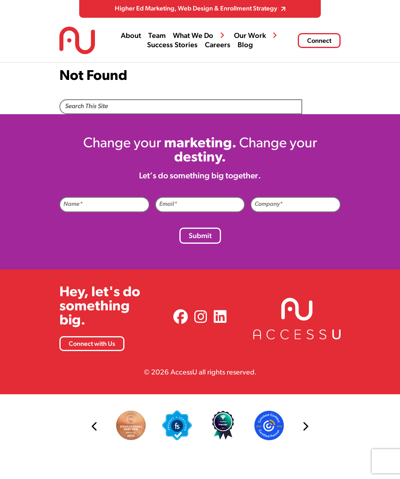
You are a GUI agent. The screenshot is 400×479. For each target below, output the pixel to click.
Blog (245, 45)
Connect (319, 41)
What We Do (193, 36)
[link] (180, 318)
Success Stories (172, 45)
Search (321, 107)
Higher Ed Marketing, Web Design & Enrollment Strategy (196, 9)
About (131, 36)
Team (157, 36)
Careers (217, 45)
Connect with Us (92, 344)
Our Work (250, 36)
